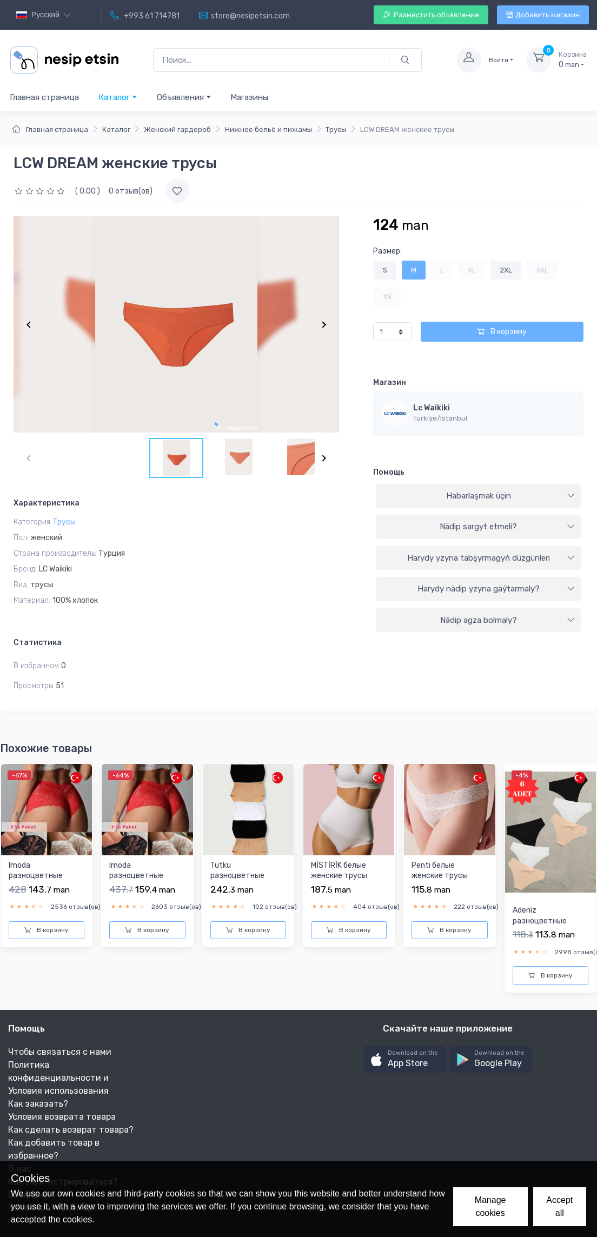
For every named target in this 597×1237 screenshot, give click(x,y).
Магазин (389, 382)
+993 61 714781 (145, 16)
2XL (506, 270)
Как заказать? (38, 1104)
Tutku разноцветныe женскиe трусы (238, 876)
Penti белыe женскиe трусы (440, 871)
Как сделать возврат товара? (71, 1130)
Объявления (184, 97)
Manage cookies (490, 1206)
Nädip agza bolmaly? (507, 620)
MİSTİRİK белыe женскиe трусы (339, 871)
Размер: (387, 251)
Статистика (38, 642)
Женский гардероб (177, 129)
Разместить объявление (431, 15)
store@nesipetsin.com (244, 16)
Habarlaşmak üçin (510, 496)
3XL (542, 270)
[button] (404, 1059)
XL (472, 270)
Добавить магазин (543, 15)
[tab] (478, 496)
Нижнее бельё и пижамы (268, 129)
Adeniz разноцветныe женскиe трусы (541, 921)
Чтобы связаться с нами (59, 1052)
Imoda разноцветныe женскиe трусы (37, 876)
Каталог (117, 97)
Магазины (249, 97)
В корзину (502, 331)
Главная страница (44, 97)
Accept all (559, 1206)
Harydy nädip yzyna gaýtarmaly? (496, 589)
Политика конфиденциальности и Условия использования (58, 1078)
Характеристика (46, 503)
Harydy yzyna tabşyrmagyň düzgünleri (491, 558)
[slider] (41, 191)
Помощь (388, 472)
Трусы (336, 129)
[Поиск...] (271, 60)
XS (387, 296)
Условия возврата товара (62, 1117)
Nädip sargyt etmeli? (507, 526)
